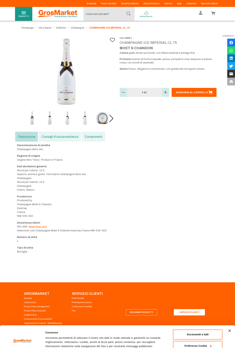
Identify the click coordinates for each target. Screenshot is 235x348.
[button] (111, 118)
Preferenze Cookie (56, 341)
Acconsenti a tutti (198, 315)
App (179, 3)
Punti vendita (109, 3)
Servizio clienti (209, 3)
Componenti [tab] (93, 136)
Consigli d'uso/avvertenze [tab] (59, 136)
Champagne (77, 28)
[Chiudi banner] (229, 312)
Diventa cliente (130, 3)
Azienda (92, 3)
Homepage (27, 28)
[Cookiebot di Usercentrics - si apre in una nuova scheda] (22, 341)
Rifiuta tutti (198, 338)
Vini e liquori (45, 28)
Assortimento (151, 3)
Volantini (191, 3)
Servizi (168, 3)
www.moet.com (38, 226)
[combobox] (108, 13)
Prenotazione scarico (82, 302)
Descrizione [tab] (26, 136)
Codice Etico (30, 302)
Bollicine (61, 28)
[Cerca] (128, 14)
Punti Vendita (78, 298)
